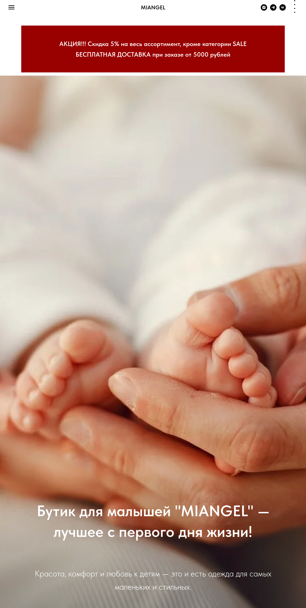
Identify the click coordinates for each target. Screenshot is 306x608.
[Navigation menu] (11, 7)
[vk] (282, 9)
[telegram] (273, 9)
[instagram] (264, 9)
